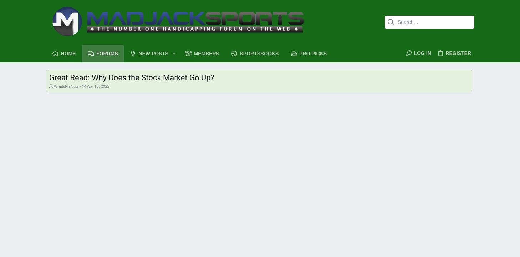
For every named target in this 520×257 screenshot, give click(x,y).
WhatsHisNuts (66, 86)
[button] (174, 53)
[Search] (429, 22)
